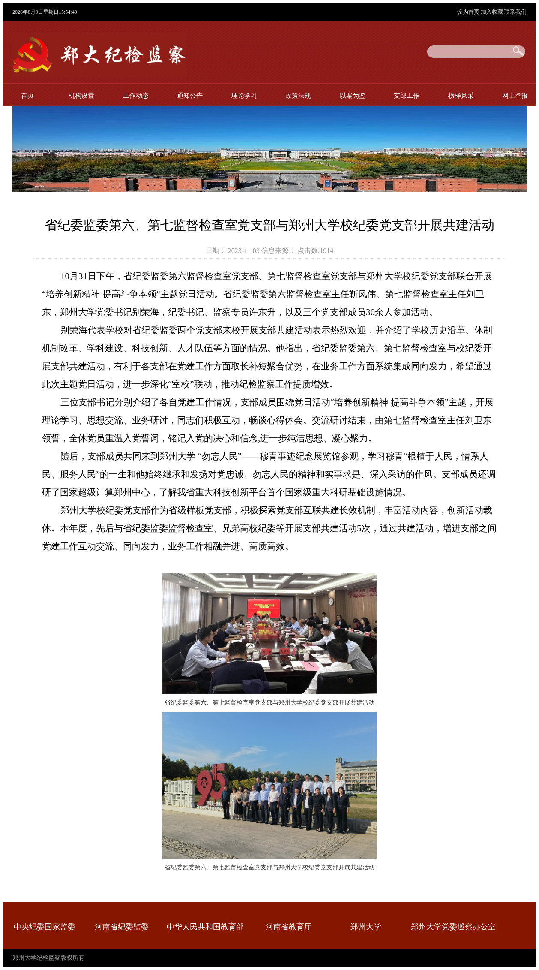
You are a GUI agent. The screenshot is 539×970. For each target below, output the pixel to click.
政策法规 (298, 95)
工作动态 (136, 95)
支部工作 (406, 95)
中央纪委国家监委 (44, 926)
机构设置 (81, 95)
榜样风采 (461, 95)
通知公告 (190, 95)
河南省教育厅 (289, 926)
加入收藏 (492, 12)
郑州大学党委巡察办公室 (453, 926)
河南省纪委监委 (122, 926)
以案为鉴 (352, 95)
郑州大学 (365, 926)
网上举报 (515, 95)
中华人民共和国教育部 (205, 926)
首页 (27, 95)
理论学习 (244, 95)
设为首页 (469, 12)
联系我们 (515, 12)
